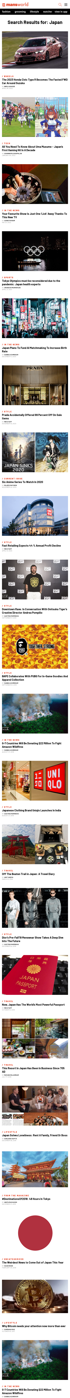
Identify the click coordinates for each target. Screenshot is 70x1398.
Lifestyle (34, 11)
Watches (48, 11)
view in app (61, 11)
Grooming (20, 11)
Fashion (6, 11)
